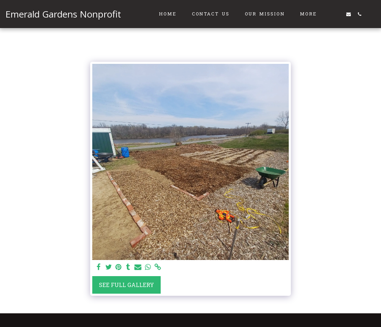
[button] (338, 14)
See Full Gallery (126, 284)
